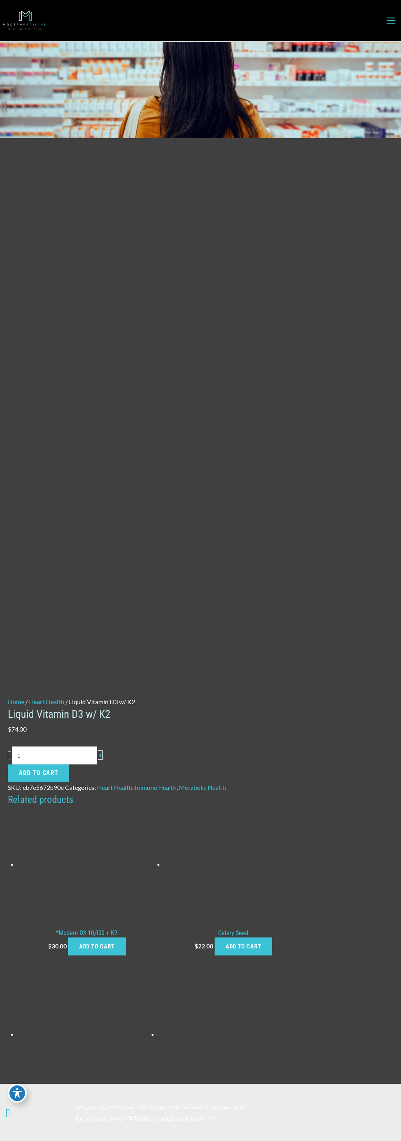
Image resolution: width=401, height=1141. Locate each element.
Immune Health (156, 565)
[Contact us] (8, 1112)
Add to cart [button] (87, 724)
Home (16, 479)
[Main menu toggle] (391, 20)
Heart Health (46, 479)
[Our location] (14, 1115)
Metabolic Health (202, 565)
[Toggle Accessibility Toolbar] (17, 1092)
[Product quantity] (54, 533)
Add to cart (38, 550)
